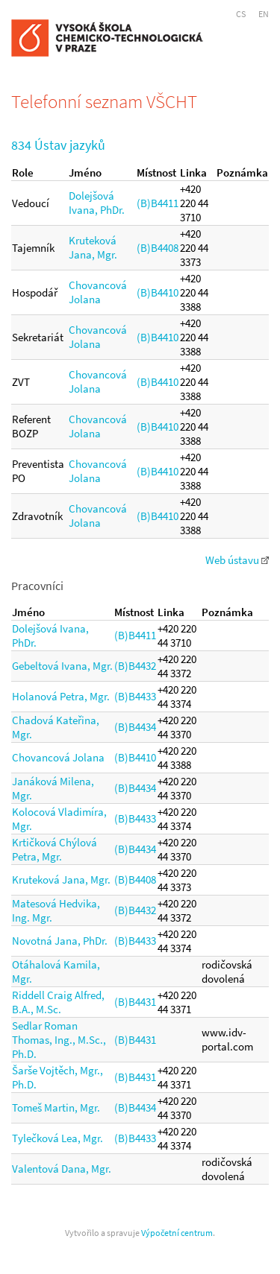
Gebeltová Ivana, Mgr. (62, 666)
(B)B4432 (135, 666)
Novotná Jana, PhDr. (60, 941)
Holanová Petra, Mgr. (61, 696)
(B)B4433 (135, 696)
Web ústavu (237, 560)
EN (263, 13)
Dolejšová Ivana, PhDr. (97, 202)
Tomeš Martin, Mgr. (56, 1107)
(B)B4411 (157, 203)
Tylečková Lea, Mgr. (57, 1138)
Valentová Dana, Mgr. (61, 1169)
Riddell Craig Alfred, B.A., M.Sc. (58, 1002)
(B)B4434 (135, 727)
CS (241, 13)
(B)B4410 (157, 292)
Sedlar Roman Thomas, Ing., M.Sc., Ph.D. (59, 1039)
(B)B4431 (135, 1002)
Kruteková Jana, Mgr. (93, 247)
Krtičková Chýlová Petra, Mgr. (54, 849)
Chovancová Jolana (98, 292)
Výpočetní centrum (177, 1232)
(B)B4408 (157, 248)
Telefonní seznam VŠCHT (104, 101)
